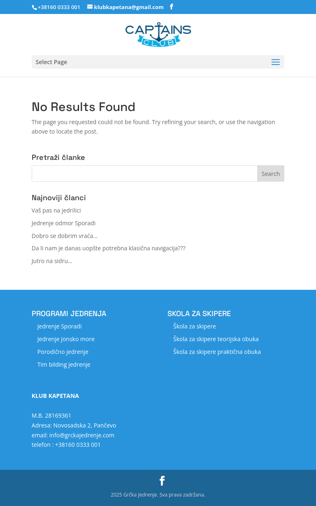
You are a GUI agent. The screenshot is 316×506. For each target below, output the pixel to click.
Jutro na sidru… (52, 261)
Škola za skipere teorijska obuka (216, 339)
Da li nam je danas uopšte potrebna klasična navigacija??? (109, 248)
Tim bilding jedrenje (64, 364)
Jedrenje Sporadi (59, 326)
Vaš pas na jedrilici (56, 210)
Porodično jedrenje (62, 352)
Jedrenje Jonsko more (66, 339)
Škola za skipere (194, 326)
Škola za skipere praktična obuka (217, 352)
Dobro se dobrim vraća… (65, 236)
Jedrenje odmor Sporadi (63, 223)
